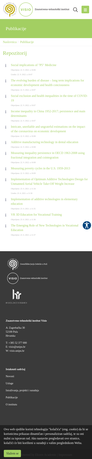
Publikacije (27, 42)
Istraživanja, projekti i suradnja (22, 390)
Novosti (10, 376)
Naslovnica (10, 42)
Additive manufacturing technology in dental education (44, 142)
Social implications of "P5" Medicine (33, 65)
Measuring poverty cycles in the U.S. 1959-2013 (40, 168)
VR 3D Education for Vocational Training (36, 214)
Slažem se (12, 453)
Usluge (9, 383)
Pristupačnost (87, 225)
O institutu (11, 404)
